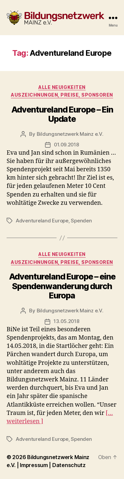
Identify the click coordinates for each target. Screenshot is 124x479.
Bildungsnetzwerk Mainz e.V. (70, 134)
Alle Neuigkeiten (61, 87)
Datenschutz (69, 465)
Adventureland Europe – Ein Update (62, 114)
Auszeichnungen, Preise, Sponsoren (62, 95)
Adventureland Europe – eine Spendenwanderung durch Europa (62, 286)
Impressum (34, 465)
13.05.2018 (66, 321)
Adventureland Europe (42, 220)
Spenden (81, 220)
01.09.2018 (66, 144)
